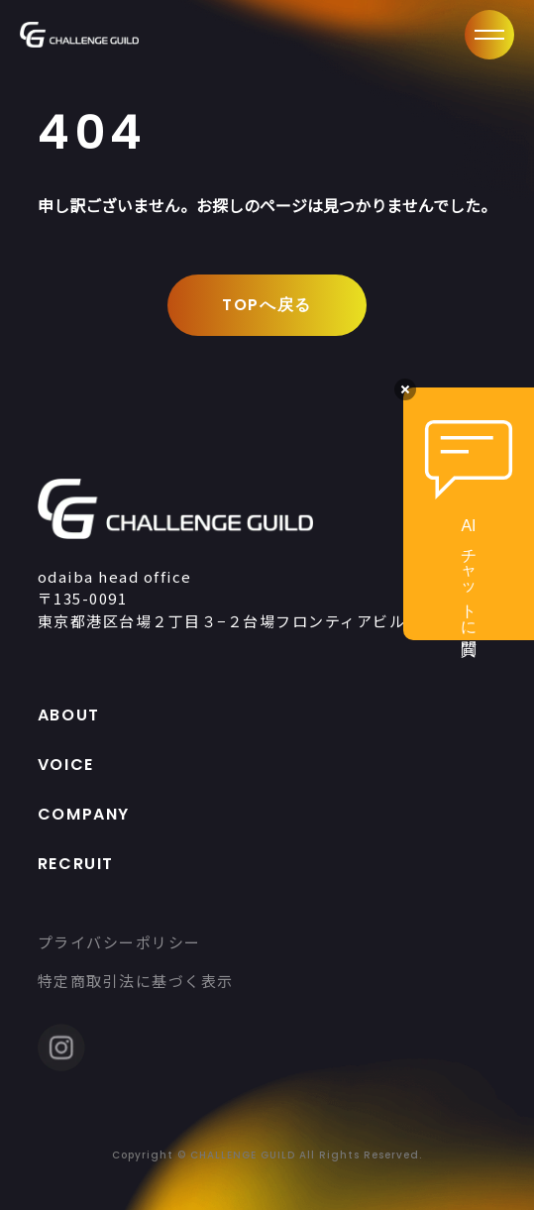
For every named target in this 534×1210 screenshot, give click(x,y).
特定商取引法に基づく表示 (136, 980)
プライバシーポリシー (119, 942)
